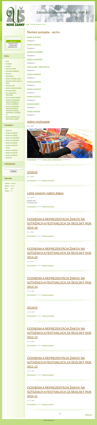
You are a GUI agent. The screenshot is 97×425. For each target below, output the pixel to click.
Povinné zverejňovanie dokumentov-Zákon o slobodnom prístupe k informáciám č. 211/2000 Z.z (13, 110)
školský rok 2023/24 (34, 37)
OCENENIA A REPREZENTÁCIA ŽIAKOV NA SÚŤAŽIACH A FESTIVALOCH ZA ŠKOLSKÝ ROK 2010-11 (59, 392)
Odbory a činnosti (11, 68)
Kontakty (8, 66)
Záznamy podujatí (33, 104)
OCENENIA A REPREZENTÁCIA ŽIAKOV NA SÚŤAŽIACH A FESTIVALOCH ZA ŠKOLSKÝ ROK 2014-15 (59, 253)
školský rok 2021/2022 (12, 140)
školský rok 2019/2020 (34, 52)
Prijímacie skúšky (11, 90)
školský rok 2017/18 (34, 89)
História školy (10, 76)
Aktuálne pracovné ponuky (13, 88)
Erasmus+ (9, 73)
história (8, 147)
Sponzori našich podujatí (13, 97)
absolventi (9, 157)
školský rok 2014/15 (34, 82)
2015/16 (32, 172)
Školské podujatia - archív (13, 78)
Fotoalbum (9, 63)
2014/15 (32, 307)
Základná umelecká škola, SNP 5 (62, 12)
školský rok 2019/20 (11, 145)
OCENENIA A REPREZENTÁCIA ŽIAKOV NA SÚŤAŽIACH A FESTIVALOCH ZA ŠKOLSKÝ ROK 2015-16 (59, 223)
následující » (88, 414)
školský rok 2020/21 (11, 142)
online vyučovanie (38, 121)
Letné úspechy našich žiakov (45, 193)
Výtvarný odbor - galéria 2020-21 (38, 67)
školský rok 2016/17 (34, 96)
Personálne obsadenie (12, 71)
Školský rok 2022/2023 (12, 137)
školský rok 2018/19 (11, 150)
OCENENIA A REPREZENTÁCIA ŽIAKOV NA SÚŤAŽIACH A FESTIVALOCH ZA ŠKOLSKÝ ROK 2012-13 (59, 333)
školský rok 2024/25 (34, 44)
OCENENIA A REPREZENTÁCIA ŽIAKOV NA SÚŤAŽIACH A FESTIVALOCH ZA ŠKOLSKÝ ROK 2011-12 (59, 362)
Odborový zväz (10, 85)
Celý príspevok (31, 159)
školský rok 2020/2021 (34, 59)
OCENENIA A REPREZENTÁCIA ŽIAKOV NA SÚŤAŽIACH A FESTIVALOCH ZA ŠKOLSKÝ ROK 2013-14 (59, 282)
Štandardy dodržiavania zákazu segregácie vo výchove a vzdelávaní (13, 102)
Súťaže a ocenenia (33, 111)
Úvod (27, 24)
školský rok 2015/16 (34, 74)
